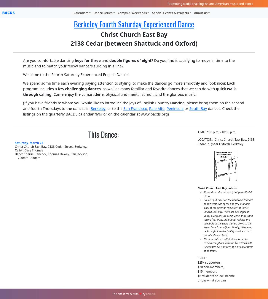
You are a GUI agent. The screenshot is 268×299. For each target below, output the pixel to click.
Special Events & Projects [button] (170, 13)
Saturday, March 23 (29, 143)
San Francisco (135, 108)
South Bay (198, 108)
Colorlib (151, 294)
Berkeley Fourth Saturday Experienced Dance (134, 24)
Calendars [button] (81, 13)
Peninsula (175, 108)
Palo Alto (157, 108)
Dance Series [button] (103, 13)
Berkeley (97, 108)
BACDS (8, 12)
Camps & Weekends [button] (132, 13)
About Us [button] (201, 13)
